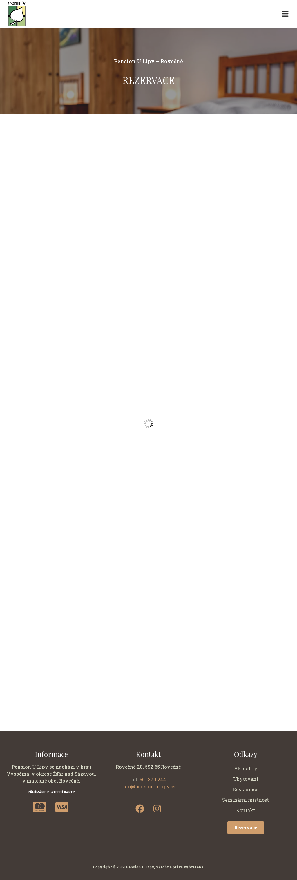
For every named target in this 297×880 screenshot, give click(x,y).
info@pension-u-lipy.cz (148, 786)
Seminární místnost (245, 800)
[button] (285, 14)
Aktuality (245, 768)
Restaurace (245, 789)
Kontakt (245, 810)
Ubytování (245, 779)
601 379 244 (153, 779)
